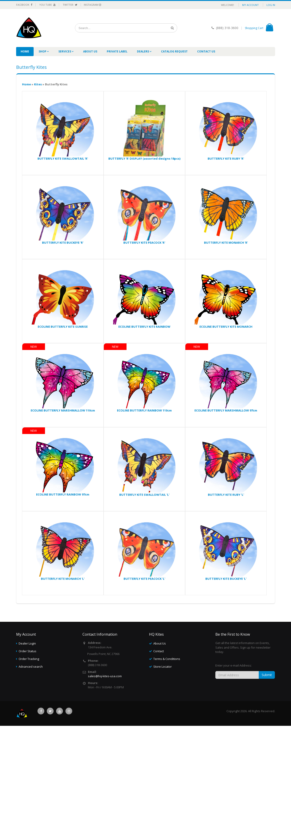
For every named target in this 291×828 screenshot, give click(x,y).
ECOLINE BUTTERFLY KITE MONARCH (225, 327)
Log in (270, 5)
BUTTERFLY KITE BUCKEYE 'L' (225, 579)
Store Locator (162, 666)
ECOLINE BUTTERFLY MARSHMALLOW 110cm (63, 410)
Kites (38, 84)
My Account (250, 5)
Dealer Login (27, 643)
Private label (117, 51)
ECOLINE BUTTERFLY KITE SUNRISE (63, 327)
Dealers (143, 51)
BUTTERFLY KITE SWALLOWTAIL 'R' (62, 158)
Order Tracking (29, 659)
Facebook (24, 4)
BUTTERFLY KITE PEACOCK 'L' (144, 579)
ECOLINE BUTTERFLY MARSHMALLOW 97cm (225, 410)
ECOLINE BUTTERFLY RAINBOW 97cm (62, 494)
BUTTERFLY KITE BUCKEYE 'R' (62, 242)
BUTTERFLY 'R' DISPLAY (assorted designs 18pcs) (144, 158)
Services (65, 51)
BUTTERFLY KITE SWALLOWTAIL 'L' (144, 495)
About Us (90, 51)
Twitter (70, 4)
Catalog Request (174, 51)
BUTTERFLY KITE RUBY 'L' (226, 495)
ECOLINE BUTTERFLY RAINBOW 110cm (144, 410)
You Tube (48, 4)
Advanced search (31, 666)
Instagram (92, 4)
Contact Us (206, 51)
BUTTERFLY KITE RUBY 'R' (226, 158)
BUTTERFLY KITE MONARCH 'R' (226, 242)
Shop (43, 51)
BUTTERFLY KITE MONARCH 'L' (63, 579)
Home (25, 51)
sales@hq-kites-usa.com (105, 676)
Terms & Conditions (166, 659)
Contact (158, 651)
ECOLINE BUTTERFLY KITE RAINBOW (144, 327)
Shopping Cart (254, 28)
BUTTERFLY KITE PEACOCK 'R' (144, 242)
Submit (267, 675)
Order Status (27, 651)
